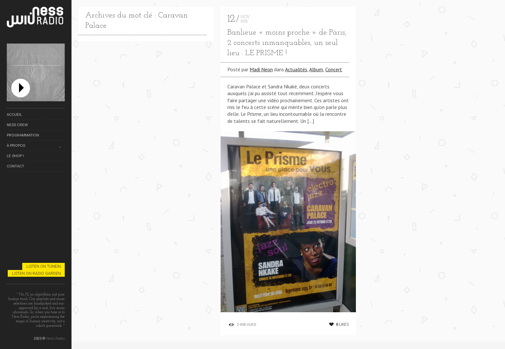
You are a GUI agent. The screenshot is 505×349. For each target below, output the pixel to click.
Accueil (14, 114)
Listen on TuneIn (43, 266)
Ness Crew (17, 125)
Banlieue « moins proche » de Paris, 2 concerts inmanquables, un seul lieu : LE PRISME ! (287, 43)
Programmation (23, 135)
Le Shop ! (15, 156)
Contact (15, 166)
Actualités (296, 69)
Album (316, 69)
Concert (333, 69)
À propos (16, 145)
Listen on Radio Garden (36, 273)
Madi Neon (261, 69)
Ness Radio (55, 338)
